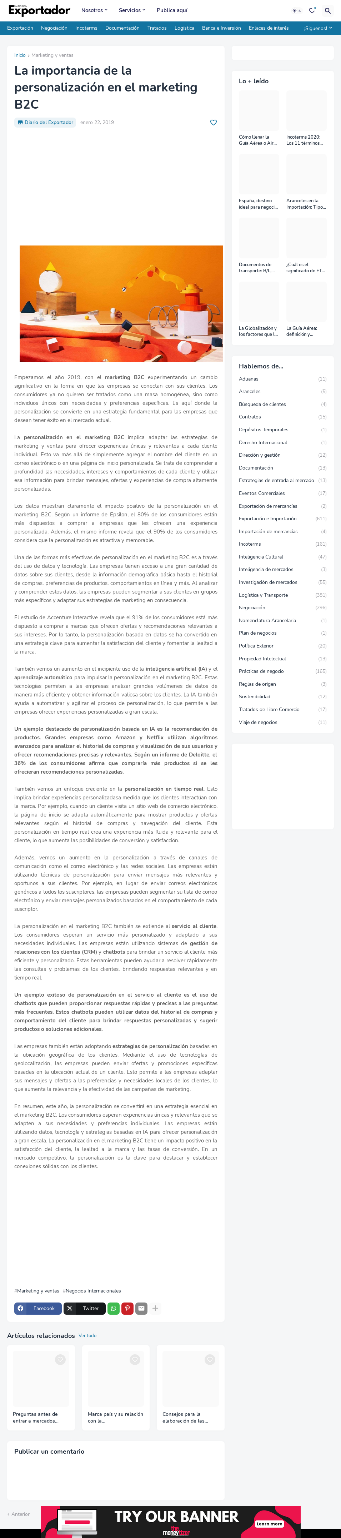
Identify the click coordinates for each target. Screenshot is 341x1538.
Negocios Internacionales (93, 1291)
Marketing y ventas (52, 56)
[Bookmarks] (312, 11)
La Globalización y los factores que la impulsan (258, 332)
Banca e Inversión (221, 28)
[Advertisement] (115, 187)
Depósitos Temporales (283, 429)
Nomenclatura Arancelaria (283, 620)
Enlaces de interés (269, 28)
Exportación (20, 28)
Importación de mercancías (283, 531)
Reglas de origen (283, 684)
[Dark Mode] (297, 10)
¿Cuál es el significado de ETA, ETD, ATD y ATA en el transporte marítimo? (306, 268)
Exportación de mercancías (283, 506)
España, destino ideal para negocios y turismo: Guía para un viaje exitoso (259, 204)
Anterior (20, 1514)
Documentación (122, 28)
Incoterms (86, 28)
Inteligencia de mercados (283, 569)
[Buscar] (328, 11)
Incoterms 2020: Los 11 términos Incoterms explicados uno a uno (303, 140)
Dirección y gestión (283, 455)
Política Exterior (283, 646)
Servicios (130, 10)
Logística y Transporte (283, 595)
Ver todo (87, 1336)
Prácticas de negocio (283, 671)
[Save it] (213, 122)
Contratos (283, 417)
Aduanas (283, 379)
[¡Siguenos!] (317, 28)
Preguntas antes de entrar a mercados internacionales (35, 1418)
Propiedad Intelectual (283, 659)
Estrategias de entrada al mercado (283, 480)
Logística (184, 28)
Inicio (20, 56)
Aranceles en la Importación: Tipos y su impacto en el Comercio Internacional (305, 204)
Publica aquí (172, 10)
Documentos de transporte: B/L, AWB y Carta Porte (259, 268)
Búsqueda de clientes (283, 404)
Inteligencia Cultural (283, 557)
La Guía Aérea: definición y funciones (301, 332)
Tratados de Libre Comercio (283, 709)
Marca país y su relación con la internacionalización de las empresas (115, 1418)
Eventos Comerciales (283, 493)
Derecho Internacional (283, 442)
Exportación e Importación (283, 518)
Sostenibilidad (283, 696)
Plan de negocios (283, 633)
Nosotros (92, 10)
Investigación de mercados (283, 582)
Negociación (54, 28)
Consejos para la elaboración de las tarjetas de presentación (190, 1418)
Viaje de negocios (283, 722)
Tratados (157, 28)
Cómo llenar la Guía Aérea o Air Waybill (256, 140)
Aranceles (283, 391)
